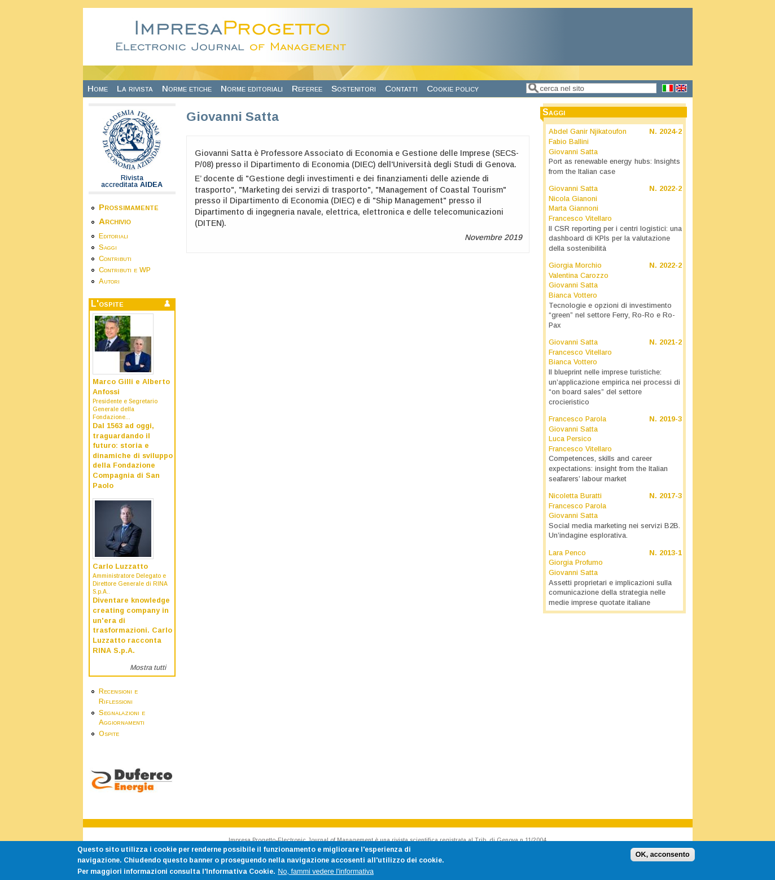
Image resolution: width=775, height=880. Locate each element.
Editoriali (113, 236)
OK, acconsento (663, 858)
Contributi (115, 259)
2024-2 (670, 132)
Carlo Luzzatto (120, 566)
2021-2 (670, 342)
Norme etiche (187, 88)
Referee (307, 88)
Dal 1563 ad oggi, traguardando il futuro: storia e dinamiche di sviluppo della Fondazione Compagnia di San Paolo (133, 456)
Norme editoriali (252, 88)
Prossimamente (129, 207)
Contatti (401, 88)
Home (97, 88)
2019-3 (670, 419)
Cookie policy (453, 88)
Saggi (108, 247)
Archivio (115, 221)
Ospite (109, 734)
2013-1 (670, 553)
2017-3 (670, 496)
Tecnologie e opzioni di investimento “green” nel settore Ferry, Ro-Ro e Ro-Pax (612, 315)
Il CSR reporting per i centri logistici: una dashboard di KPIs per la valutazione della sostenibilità (615, 238)
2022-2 (670, 189)
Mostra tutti (148, 668)
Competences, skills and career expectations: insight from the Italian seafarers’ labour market (608, 468)
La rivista (135, 88)
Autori (109, 281)
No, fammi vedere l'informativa (326, 874)
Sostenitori (353, 88)
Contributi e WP (125, 270)
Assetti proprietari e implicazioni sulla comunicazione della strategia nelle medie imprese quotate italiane (610, 593)
